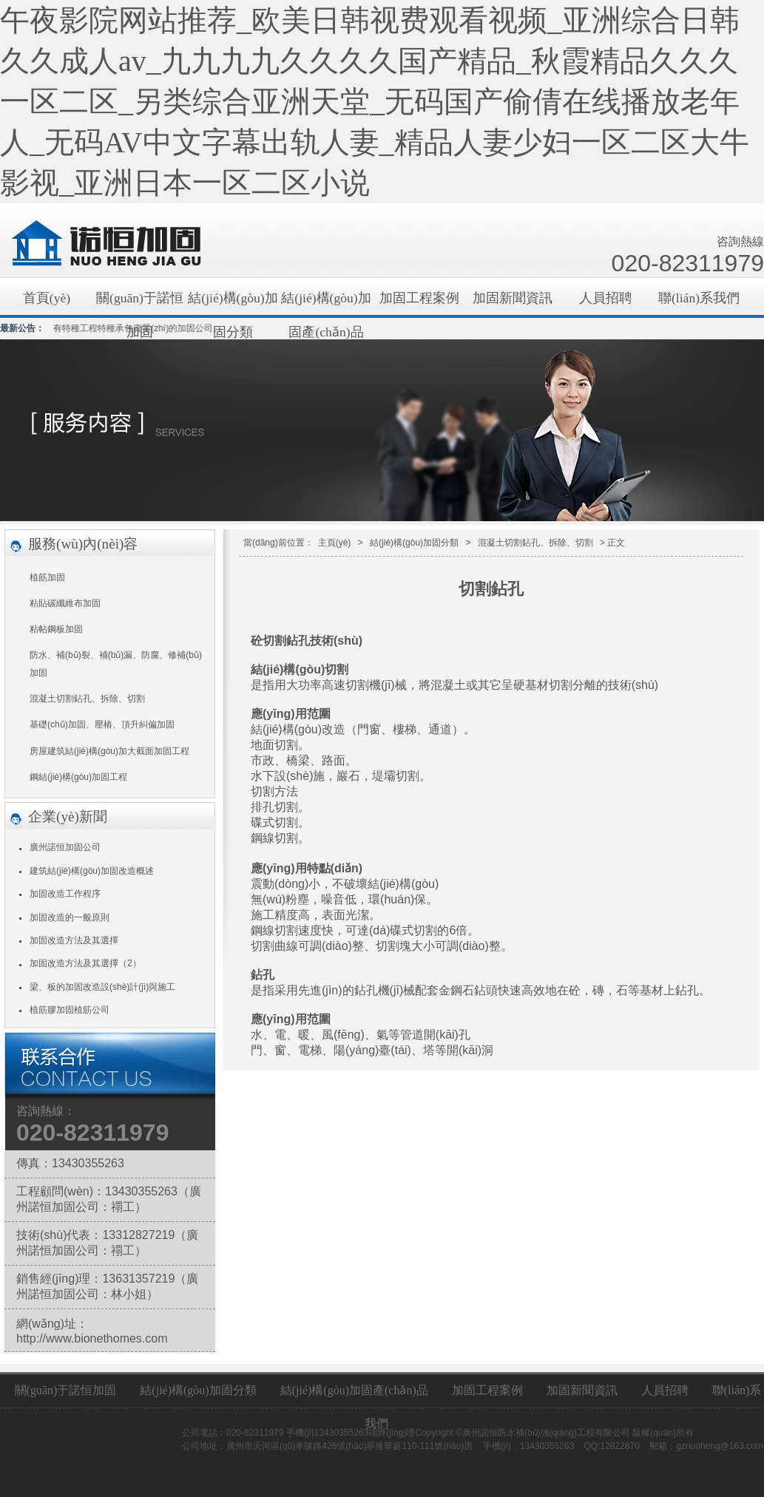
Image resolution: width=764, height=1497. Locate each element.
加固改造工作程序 (65, 894)
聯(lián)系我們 (699, 298)
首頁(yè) (46, 298)
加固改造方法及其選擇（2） (85, 963)
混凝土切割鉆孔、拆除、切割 (87, 698)
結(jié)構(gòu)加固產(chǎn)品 (326, 303)
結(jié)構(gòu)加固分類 (232, 303)
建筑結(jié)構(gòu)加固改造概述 (92, 871)
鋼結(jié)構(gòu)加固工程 (78, 777)
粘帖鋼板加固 (56, 629)
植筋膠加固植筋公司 (69, 1010)
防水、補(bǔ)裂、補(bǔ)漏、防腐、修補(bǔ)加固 (116, 664)
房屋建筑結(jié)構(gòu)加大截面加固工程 (109, 751)
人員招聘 (605, 298)
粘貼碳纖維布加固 (65, 603)
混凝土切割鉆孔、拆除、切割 (535, 542)
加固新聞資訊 (512, 298)
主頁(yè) (334, 542)
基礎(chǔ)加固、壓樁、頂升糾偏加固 (102, 724)
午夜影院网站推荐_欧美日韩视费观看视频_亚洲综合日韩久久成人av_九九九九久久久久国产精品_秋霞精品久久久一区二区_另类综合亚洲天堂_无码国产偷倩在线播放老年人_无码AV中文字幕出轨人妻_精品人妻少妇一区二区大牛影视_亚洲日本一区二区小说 (374, 102)
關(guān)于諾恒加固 (139, 303)
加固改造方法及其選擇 (74, 940)
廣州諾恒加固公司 (65, 847)
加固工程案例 (419, 298)
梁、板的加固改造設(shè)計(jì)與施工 (102, 987)
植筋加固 (47, 577)
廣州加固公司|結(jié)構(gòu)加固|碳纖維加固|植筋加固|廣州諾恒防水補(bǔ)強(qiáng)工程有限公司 (106, 244)
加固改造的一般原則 (69, 917)
